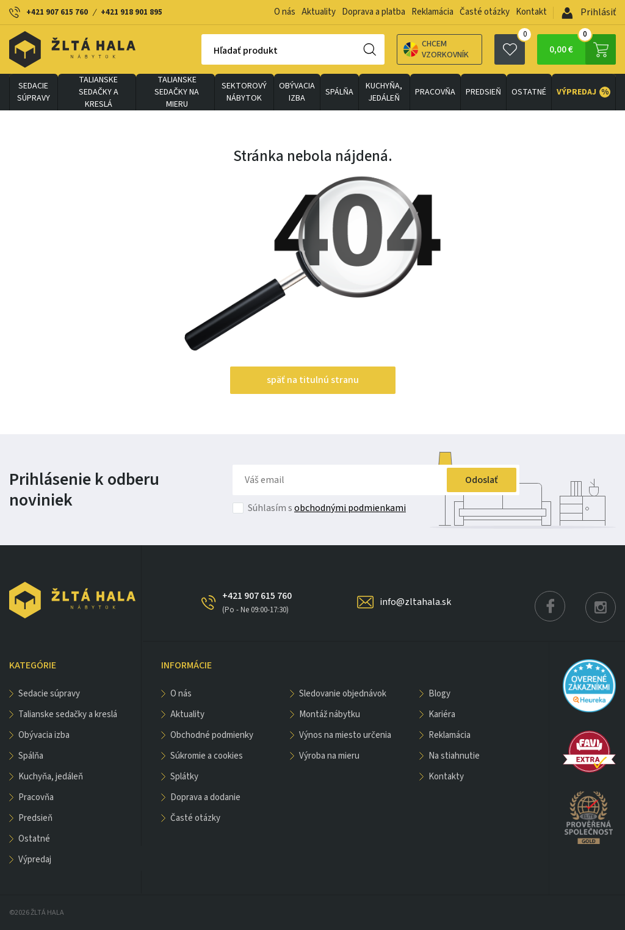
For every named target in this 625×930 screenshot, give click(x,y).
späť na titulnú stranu (313, 380)
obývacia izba (297, 92)
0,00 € (582, 49)
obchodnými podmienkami (350, 508)
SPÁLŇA (339, 92)
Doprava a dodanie (205, 797)
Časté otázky (485, 11)
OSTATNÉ (528, 92)
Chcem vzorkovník (436, 49)
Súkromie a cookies (206, 755)
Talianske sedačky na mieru (176, 92)
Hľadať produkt (246, 50)
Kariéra (441, 714)
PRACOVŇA (435, 92)
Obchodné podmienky (211, 735)
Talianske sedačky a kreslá (98, 92)
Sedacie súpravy (33, 92)
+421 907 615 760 (57, 12)
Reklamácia (432, 11)
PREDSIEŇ (483, 92)
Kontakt (531, 11)
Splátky (184, 776)
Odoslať (481, 480)
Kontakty (446, 776)
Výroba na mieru (329, 755)
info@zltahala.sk (415, 602)
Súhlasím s (327, 508)
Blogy (439, 693)
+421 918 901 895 (131, 12)
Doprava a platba (373, 11)
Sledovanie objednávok (342, 693)
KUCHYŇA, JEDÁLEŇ (384, 92)
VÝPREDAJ (583, 92)
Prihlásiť (589, 12)
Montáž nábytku (329, 714)
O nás (284, 11)
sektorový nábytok (244, 92)
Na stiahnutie (454, 755)
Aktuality (319, 11)
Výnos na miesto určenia (345, 735)
